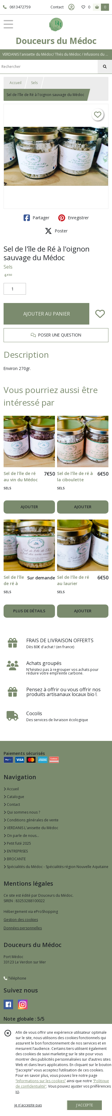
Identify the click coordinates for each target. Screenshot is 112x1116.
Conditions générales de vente (31, 820)
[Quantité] (15, 289)
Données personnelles (23, 928)
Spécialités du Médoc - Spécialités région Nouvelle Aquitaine (56, 866)
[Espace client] (71, 7)
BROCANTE (15, 858)
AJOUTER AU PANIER (46, 313)
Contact (57, 7)
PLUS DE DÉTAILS (29, 610)
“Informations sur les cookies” (41, 1080)
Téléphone (15, 978)
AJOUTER (29, 506)
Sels (34, 82)
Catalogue (14, 796)
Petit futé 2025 (17, 843)
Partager (36, 217)
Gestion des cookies (21, 919)
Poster (56, 231)
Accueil (16, 82)
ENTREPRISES (16, 851)
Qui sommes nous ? (22, 812)
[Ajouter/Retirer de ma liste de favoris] (100, 314)
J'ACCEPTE (84, 1105)
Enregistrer (73, 217)
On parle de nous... (21, 835)
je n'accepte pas (28, 1105)
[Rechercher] (105, 67)
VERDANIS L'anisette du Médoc (31, 827)
